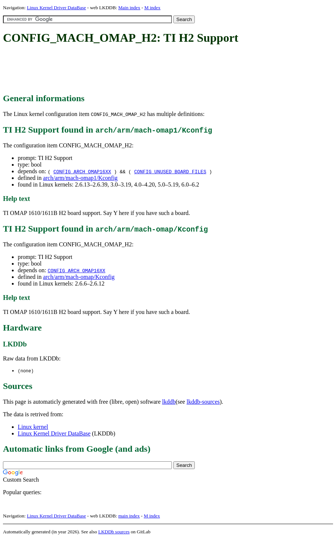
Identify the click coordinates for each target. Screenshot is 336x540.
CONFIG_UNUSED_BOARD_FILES (170, 171)
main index (129, 516)
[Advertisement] (137, 69)
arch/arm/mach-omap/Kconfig (79, 277)
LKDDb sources (114, 532)
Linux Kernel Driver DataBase (56, 7)
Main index (129, 7)
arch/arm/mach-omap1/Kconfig (80, 178)
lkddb (169, 402)
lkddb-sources (203, 402)
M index (152, 7)
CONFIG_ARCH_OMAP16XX (82, 171)
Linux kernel (33, 427)
